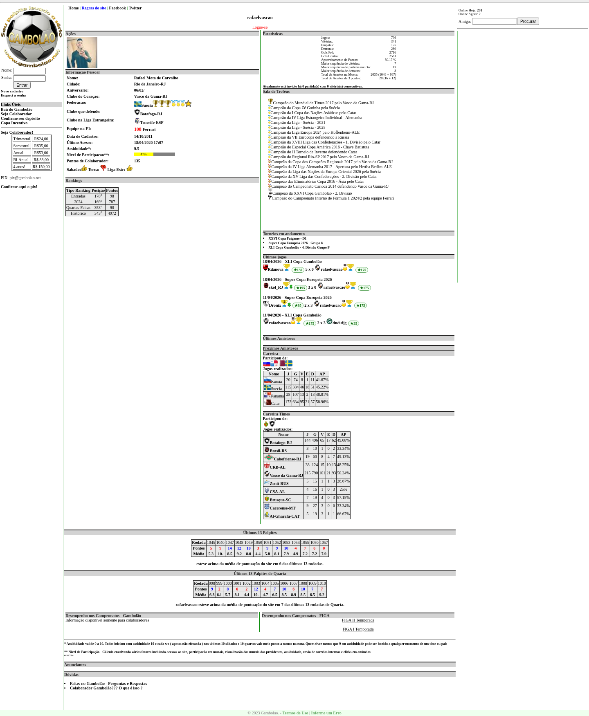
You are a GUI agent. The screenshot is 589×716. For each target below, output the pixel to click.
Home (73, 8)
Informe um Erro (326, 713)
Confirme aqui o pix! (19, 186)
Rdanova (275, 269)
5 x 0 (310, 269)
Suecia (143, 105)
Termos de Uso (295, 713)
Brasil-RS (275, 451)
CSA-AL (274, 491)
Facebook (117, 8)
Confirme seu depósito (20, 118)
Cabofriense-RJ (282, 459)
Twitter (135, 8)
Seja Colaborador (16, 114)
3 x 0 (312, 287)
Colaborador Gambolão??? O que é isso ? (106, 688)
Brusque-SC (277, 500)
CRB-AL (275, 467)
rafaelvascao (331, 269)
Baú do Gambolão (16, 109)
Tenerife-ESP (152, 122)
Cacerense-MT (280, 508)
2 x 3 (308, 305)
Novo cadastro (12, 91)
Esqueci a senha (13, 95)
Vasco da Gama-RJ (283, 475)
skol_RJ (276, 287)
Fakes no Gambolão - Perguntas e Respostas (108, 683)
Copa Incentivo (14, 123)
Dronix (275, 305)
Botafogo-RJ (151, 114)
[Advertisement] (523, 153)
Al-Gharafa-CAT (282, 516)
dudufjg (339, 323)
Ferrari (145, 129)
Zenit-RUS (276, 483)
